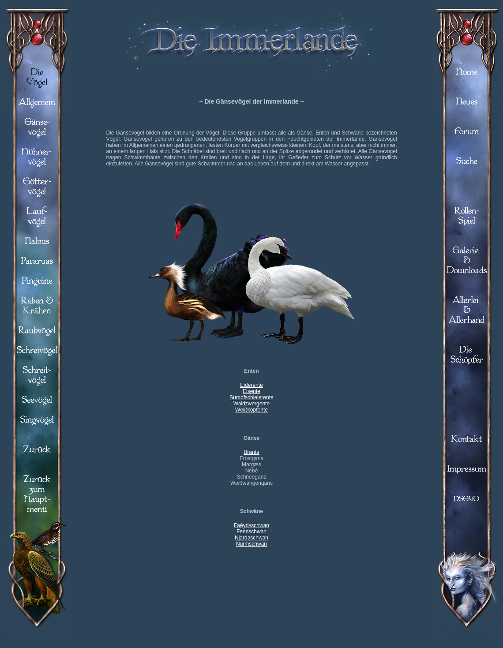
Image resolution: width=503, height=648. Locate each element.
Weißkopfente (251, 410)
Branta (251, 452)
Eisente (251, 391)
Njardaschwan (251, 538)
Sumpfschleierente (251, 397)
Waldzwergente (251, 404)
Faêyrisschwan (251, 525)
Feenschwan (251, 531)
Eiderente (251, 385)
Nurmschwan (251, 544)
